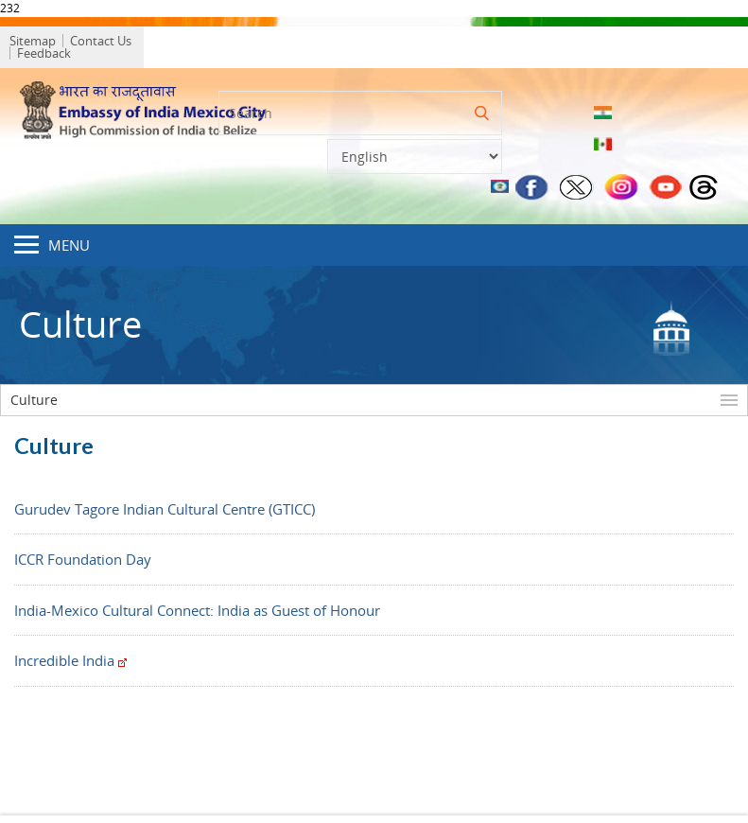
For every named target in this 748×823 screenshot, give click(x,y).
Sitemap (42, 44)
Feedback (182, 44)
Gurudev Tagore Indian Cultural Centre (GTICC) (164, 504)
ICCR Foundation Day (82, 555)
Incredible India (70, 656)
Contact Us (110, 44)
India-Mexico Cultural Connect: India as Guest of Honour (197, 605)
